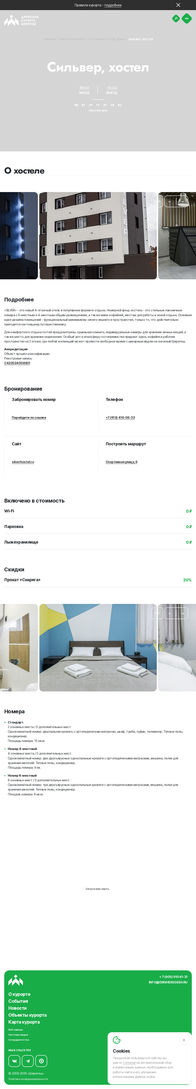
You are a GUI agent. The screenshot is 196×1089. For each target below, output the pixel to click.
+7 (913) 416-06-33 (120, 415)
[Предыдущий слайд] (170, 200)
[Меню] (187, 19)
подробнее (112, 5)
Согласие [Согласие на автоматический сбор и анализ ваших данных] (129, 1063)
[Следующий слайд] (182, 200)
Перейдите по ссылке (29, 415)
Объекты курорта (71, 39)
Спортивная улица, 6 (121, 460)
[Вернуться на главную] (21, 20)
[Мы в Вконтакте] (14, 1060)
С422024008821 (17, 362)
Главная (49, 39)
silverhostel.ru (23, 460)
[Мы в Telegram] (28, 1060)
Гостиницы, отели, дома (106, 39)
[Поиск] (176, 18)
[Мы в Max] (41, 1060)
